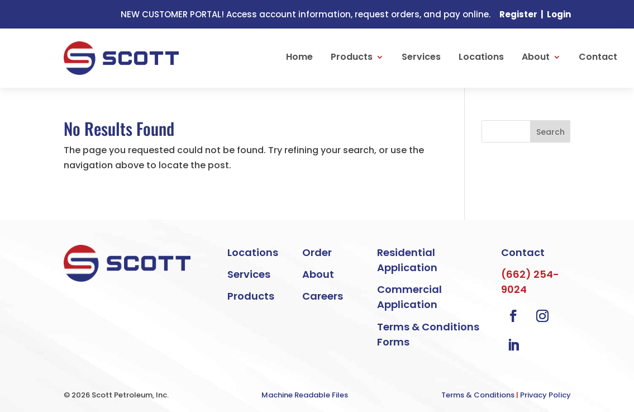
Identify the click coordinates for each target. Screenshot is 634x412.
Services (421, 56)
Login (559, 14)
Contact (598, 56)
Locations (481, 56)
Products (352, 56)
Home (299, 56)
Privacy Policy (545, 395)
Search (550, 132)
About (536, 56)
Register (518, 14)
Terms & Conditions (477, 395)
